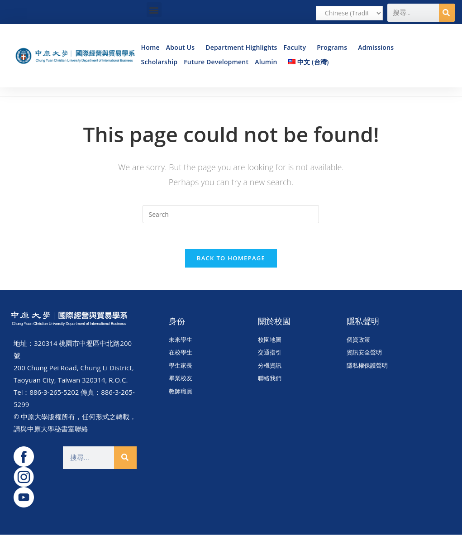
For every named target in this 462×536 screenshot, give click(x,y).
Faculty (297, 47)
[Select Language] (349, 13)
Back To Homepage (231, 259)
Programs (334, 47)
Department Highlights (241, 47)
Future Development (216, 61)
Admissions (378, 47)
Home (150, 47)
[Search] (447, 13)
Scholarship (159, 61)
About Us (182, 47)
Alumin (268, 62)
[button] (154, 9)
